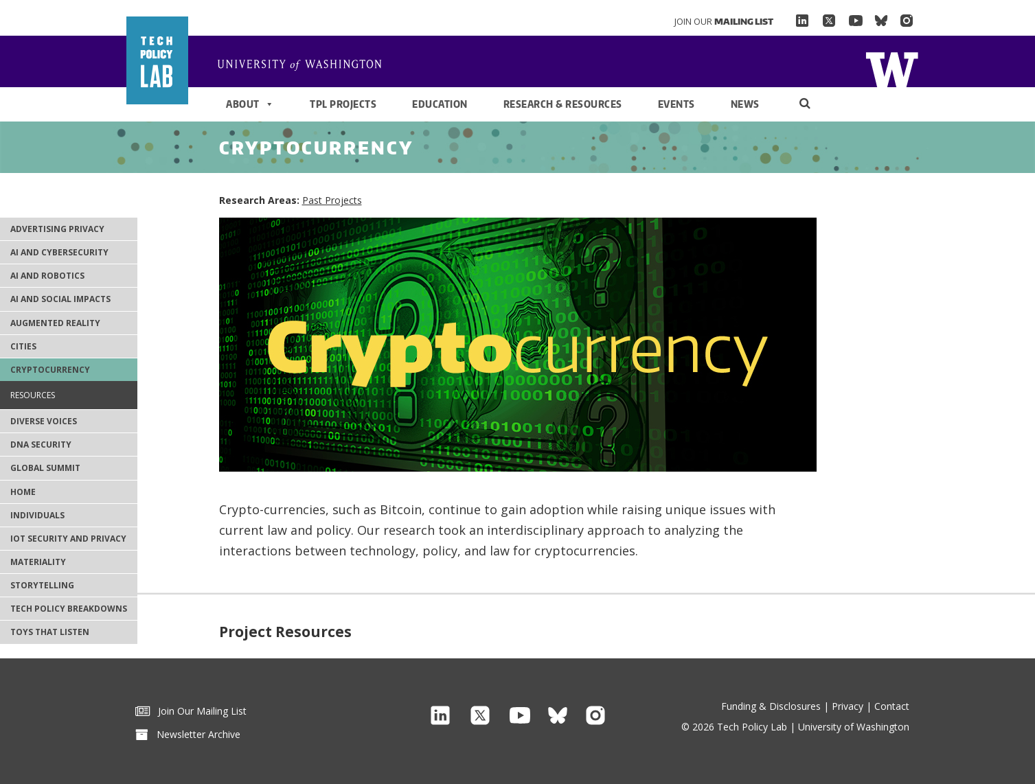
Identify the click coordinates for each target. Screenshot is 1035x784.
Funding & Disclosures (771, 706)
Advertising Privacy (57, 229)
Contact (891, 706)
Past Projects (332, 200)
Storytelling (42, 585)
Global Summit (45, 468)
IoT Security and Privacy (68, 538)
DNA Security (40, 444)
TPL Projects (343, 104)
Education (440, 104)
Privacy (847, 706)
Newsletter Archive (187, 734)
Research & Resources (562, 104)
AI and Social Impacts (60, 299)
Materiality (38, 562)
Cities (23, 346)
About (250, 104)
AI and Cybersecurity (59, 252)
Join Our (723, 21)
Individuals (37, 515)
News (745, 104)
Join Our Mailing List (191, 710)
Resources (32, 395)
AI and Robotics (47, 275)
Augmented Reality (55, 323)
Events (676, 104)
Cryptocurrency (50, 370)
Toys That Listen (49, 632)
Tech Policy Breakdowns (68, 608)
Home (305, 66)
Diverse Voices (43, 421)
